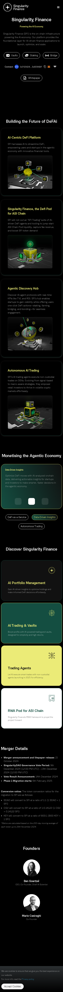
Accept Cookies (12, 986)
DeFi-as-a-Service (17, 517)
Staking (31, 55)
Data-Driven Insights (44, 517)
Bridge (51, 55)
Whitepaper (31, 78)
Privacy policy (28, 979)
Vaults (12, 55)
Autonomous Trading (32, 526)
